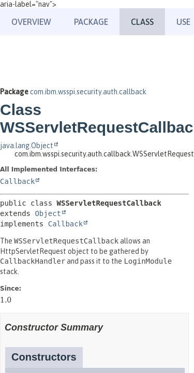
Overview (31, 21)
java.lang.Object (26, 145)
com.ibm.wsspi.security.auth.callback (88, 92)
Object (48, 213)
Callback (17, 181)
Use (183, 21)
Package (91, 21)
